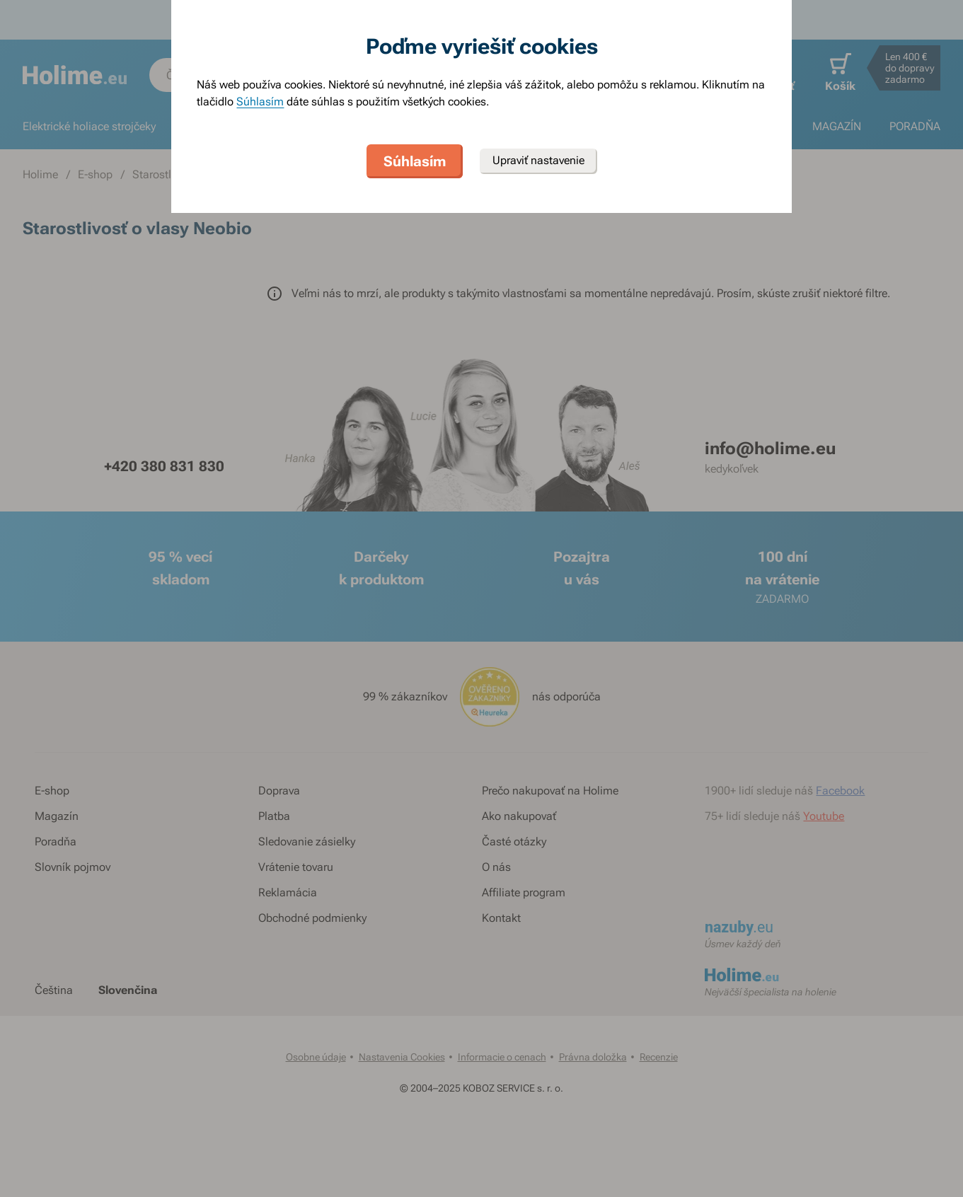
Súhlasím (260, 101)
